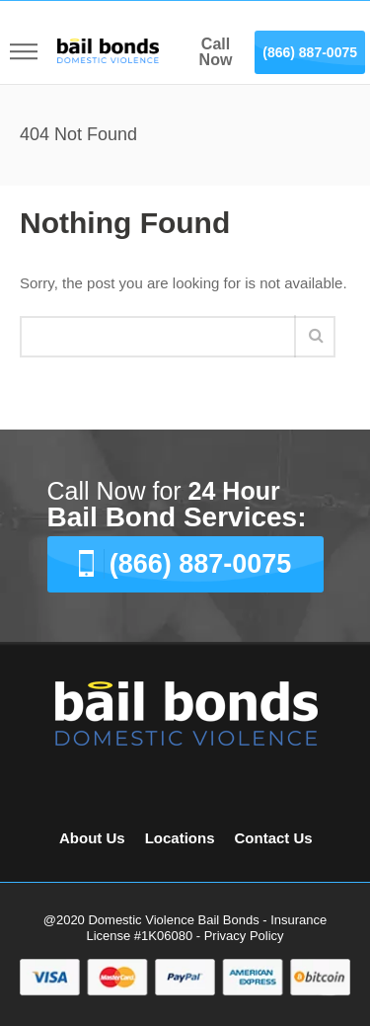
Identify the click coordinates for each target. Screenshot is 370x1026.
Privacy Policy (244, 935)
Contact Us (274, 837)
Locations (180, 837)
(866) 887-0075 (309, 52)
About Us (92, 837)
